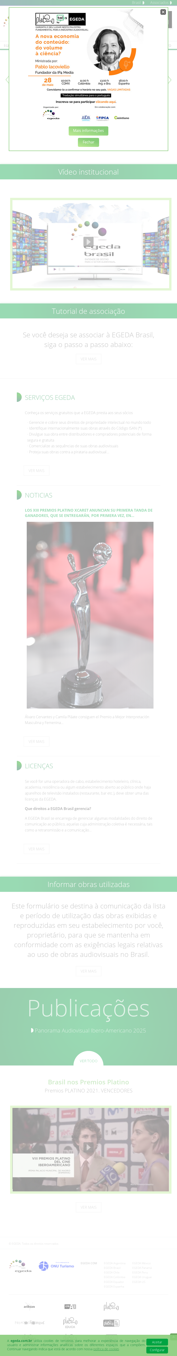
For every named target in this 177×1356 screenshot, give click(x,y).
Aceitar (157, 1342)
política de (106, 1349)
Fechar (88, 142)
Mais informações (88, 130)
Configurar (157, 1350)
